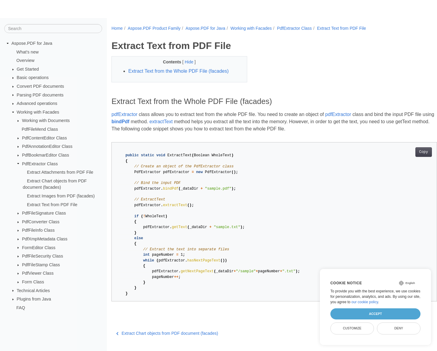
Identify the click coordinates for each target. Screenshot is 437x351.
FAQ (21, 307)
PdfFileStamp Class (41, 264)
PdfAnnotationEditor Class (47, 146)
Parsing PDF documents (40, 94)
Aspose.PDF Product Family (154, 28)
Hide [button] (185, 62)
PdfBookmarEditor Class (45, 155)
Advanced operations (37, 103)
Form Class (33, 281)
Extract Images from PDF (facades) (61, 196)
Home (117, 28)
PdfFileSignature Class (44, 213)
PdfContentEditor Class (44, 138)
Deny (398, 328)
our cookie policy (364, 302)
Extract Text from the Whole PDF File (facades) (178, 71)
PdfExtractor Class (40, 163)
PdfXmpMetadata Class (44, 239)
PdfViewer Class (37, 273)
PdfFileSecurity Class (42, 256)
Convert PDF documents (40, 86)
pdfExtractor (124, 114)
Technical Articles (33, 290)
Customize (352, 328)
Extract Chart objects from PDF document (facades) (167, 333)
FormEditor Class (38, 247)
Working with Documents (46, 120)
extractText (181, 121)
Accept (375, 314)
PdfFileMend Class (40, 129)
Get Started (28, 69)
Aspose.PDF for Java (31, 43)
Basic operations (33, 77)
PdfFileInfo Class (38, 230)
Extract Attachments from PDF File (60, 172)
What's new (28, 51)
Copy (401, 152)
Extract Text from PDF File (52, 204)
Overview (26, 60)
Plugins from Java (34, 299)
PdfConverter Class (40, 221)
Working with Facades (38, 112)
